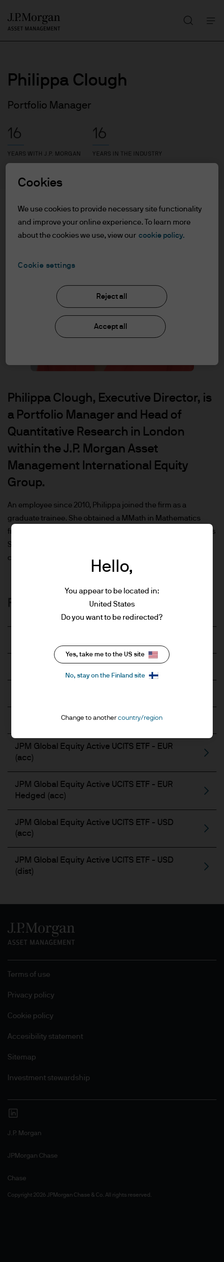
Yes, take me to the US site (112, 654)
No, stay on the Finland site (111, 675)
